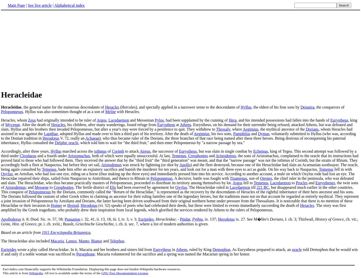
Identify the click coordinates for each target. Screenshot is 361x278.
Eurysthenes (325, 183)
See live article (40, 5)
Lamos (71, 241)
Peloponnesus (12, 112)
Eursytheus (162, 249)
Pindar (185, 219)
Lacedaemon (119, 120)
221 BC (263, 187)
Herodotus (51, 138)
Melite (110, 112)
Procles (302, 183)
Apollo (184, 165)
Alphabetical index (69, 5)
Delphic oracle (66, 143)
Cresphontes (198, 156)
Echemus (260, 151)
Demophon (221, 249)
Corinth (118, 151)
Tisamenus (238, 178)
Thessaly (223, 129)
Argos (102, 120)
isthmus (100, 151)
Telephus (117, 241)
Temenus (179, 156)
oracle (297, 249)
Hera (232, 120)
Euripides (146, 219)
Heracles (112, 107)
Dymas (263, 134)
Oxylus (7, 174)
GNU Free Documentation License (124, 273)
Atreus (145, 151)
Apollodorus (11, 219)
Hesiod (72, 205)
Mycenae (12, 125)
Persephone (85, 254)
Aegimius (250, 129)
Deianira (307, 107)
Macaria (57, 241)
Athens (185, 125)
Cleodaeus (28, 156)
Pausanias (72, 219)
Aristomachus (79, 156)
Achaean (92, 138)
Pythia (197, 219)
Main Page (16, 5)
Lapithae (51, 134)
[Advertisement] (43, 50)
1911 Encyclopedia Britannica (66, 232)
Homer (56, 205)
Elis (113, 187)
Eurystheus (339, 120)
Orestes (266, 178)
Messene (42, 187)
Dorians (312, 129)
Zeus (32, 120)
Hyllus (246, 107)
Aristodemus (226, 156)
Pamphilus (241, 134)
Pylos (159, 120)
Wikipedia (36, 273)
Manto (84, 241)
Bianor (96, 241)
